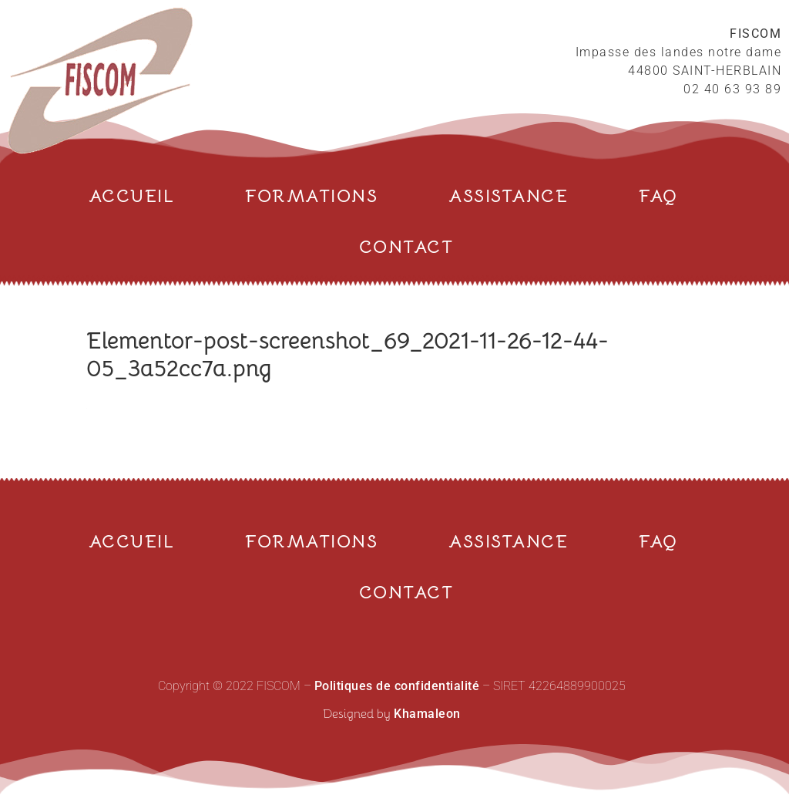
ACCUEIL (132, 196)
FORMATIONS (311, 196)
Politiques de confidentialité (397, 686)
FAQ (658, 196)
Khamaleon (427, 713)
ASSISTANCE (508, 196)
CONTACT (406, 247)
